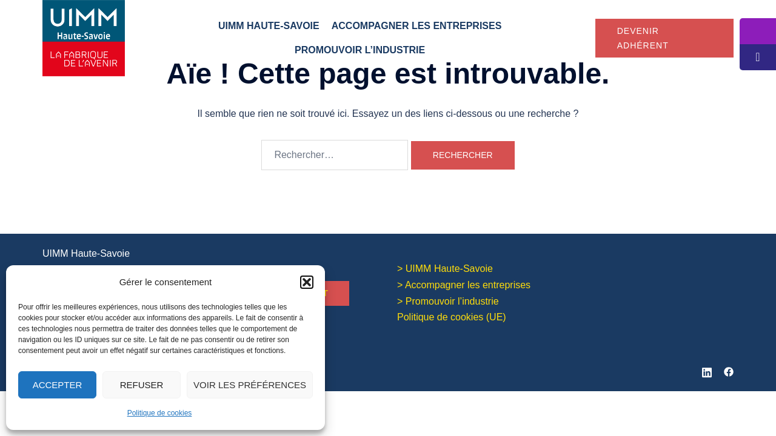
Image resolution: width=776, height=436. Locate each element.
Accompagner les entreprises (417, 26)
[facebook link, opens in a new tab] (729, 369)
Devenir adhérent (643, 38)
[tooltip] (758, 31)
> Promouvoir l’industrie (448, 300)
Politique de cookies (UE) (451, 316)
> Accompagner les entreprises (463, 284)
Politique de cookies (159, 413)
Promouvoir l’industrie (360, 50)
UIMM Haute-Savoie (268, 26)
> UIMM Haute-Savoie (445, 267)
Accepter (57, 385)
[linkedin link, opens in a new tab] (707, 369)
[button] (307, 282)
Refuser (142, 385)
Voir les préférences (249, 385)
